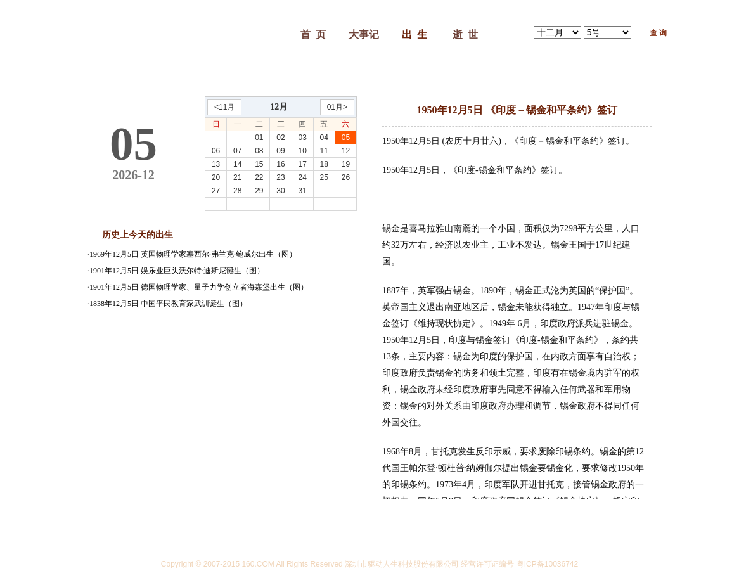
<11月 (224, 107)
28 (237, 190)
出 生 (414, 34)
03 (302, 137)
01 (259, 137)
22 (259, 177)
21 (237, 177)
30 (280, 190)
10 (302, 150)
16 (280, 164)
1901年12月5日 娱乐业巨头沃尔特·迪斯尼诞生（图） (176, 270)
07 (237, 150)
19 (346, 164)
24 (302, 177)
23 (280, 177)
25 (324, 177)
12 (346, 150)
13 (216, 164)
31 (302, 190)
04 (324, 137)
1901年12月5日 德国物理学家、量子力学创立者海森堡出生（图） (198, 287)
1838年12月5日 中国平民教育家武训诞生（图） (168, 303)
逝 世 (465, 34)
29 (259, 190)
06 (216, 150)
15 (259, 164)
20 (216, 177)
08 (259, 150)
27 (216, 190)
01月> (337, 107)
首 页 (313, 34)
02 (280, 137)
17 (302, 164)
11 (324, 150)
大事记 (364, 34)
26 (346, 177)
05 (346, 137)
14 (237, 164)
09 (280, 150)
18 (324, 164)
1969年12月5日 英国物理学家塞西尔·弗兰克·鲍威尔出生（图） (193, 254)
